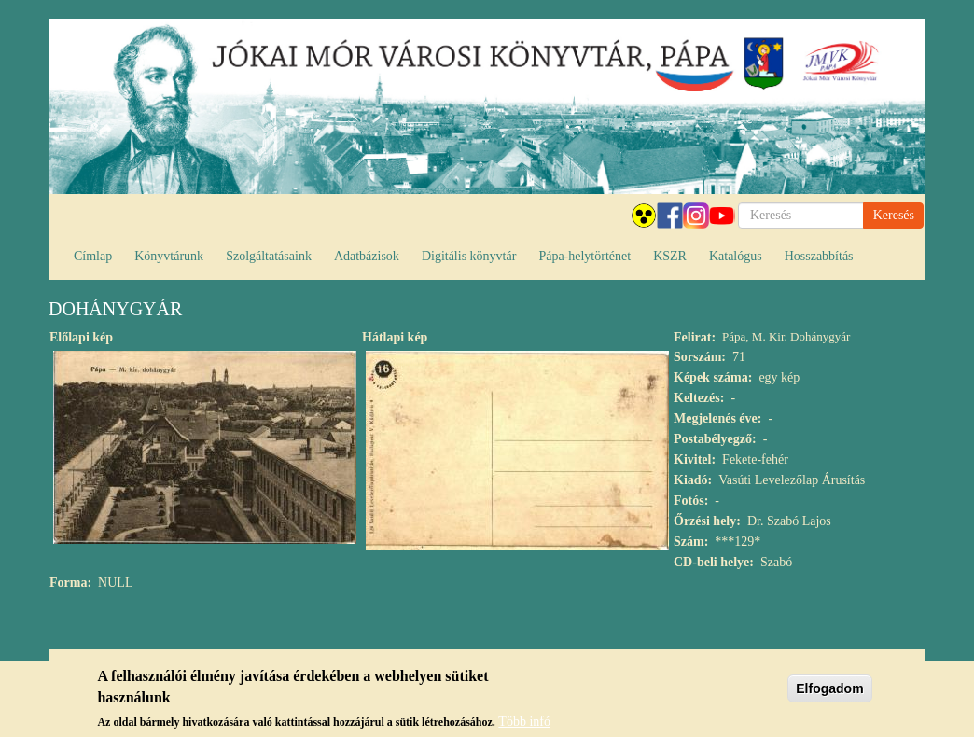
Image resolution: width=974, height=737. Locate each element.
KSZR (670, 256)
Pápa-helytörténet (584, 256)
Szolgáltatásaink (269, 256)
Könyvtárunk (168, 256)
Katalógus (735, 256)
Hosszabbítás (819, 256)
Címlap (93, 256)
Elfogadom (829, 688)
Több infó (524, 722)
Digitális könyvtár (469, 256)
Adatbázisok (366, 256)
